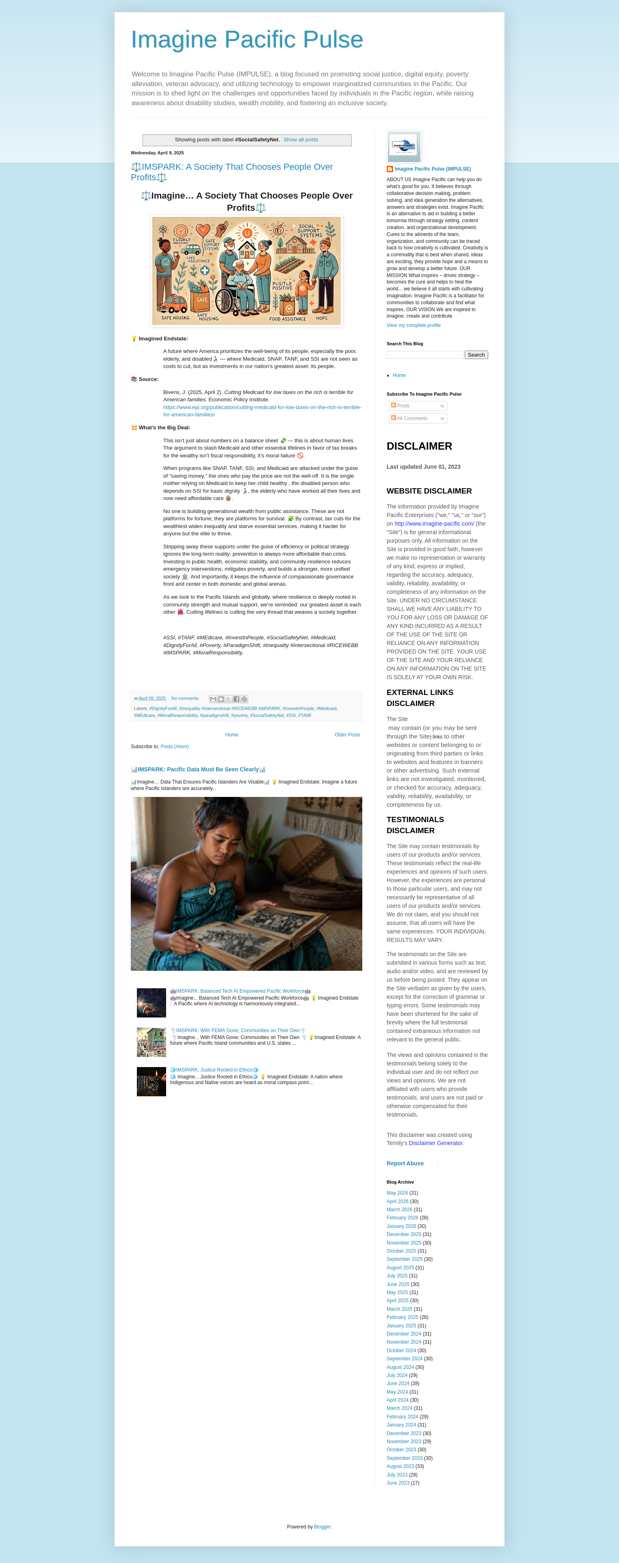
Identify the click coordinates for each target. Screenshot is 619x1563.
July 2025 (397, 1276)
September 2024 (405, 1359)
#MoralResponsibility (178, 715)
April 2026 (398, 1201)
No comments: (186, 698)
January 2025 (401, 1326)
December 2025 (404, 1234)
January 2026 (401, 1226)
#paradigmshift (214, 715)
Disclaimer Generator (436, 1143)
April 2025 (398, 1300)
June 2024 (398, 1383)
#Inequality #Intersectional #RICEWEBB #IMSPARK (229, 708)
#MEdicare (144, 715)
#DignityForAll (163, 708)
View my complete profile (414, 325)
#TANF (305, 715)
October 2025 (401, 1251)
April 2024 (398, 1400)
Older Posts (347, 735)
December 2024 (404, 1334)
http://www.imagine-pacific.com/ (434, 523)
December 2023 (404, 1433)
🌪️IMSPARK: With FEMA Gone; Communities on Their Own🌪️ (238, 1030)
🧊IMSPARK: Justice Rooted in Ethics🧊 (214, 1070)
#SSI (291, 715)
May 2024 (397, 1392)
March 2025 (399, 1309)
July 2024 (397, 1375)
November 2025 (404, 1243)
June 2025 (398, 1284)
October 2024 (401, 1350)
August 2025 (400, 1268)
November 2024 (404, 1342)
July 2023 (397, 1475)
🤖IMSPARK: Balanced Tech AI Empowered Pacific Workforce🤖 (240, 991)
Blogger (322, 1527)
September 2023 (405, 1458)
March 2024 (399, 1408)
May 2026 (397, 1193)
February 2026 (402, 1218)
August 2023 (400, 1466)
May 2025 (397, 1292)
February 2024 (402, 1417)
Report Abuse (405, 1163)
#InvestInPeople (298, 708)
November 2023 (404, 1441)
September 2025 (405, 1259)
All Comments (409, 418)
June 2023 (398, 1483)
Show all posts (301, 139)
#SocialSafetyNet (267, 715)
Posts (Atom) (174, 746)
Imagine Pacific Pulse (247, 39)
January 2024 (401, 1425)
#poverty (239, 715)
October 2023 (401, 1450)
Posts (400, 406)
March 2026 (399, 1209)
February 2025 (402, 1317)
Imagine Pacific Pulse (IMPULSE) (433, 169)
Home (231, 735)
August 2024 (400, 1367)
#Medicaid (326, 708)
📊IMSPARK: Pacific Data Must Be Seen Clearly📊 (198, 769)
